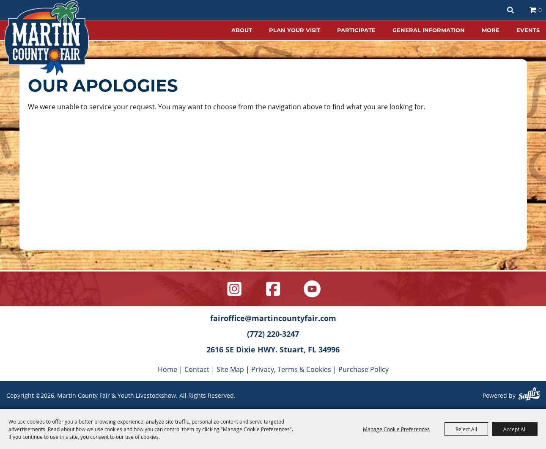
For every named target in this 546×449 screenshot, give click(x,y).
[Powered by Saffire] (529, 395)
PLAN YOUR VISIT (294, 29)
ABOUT (241, 29)
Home (167, 369)
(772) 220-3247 (273, 334)
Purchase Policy (363, 369)
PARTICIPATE (356, 29)
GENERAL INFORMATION (428, 29)
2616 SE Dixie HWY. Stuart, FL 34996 (273, 349)
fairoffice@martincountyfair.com (273, 318)
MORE (490, 29)
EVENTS (528, 29)
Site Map (230, 369)
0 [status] (540, 10)
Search (510, 10)
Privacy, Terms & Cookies (291, 369)
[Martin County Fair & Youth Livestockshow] (46, 38)
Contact (196, 369)
